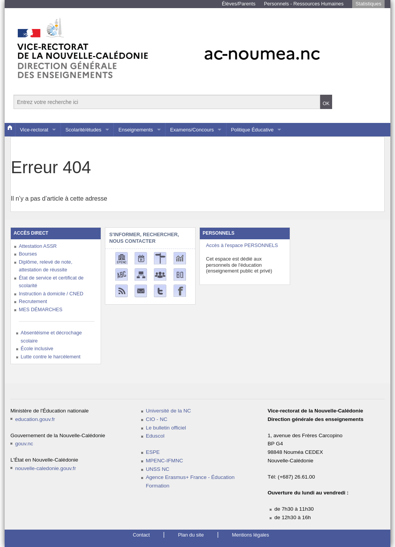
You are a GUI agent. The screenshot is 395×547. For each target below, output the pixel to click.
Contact (141, 535)
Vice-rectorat (34, 130)
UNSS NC (157, 469)
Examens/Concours (192, 130)
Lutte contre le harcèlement (51, 357)
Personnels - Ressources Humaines (304, 4)
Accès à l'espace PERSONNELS (242, 245)
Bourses (28, 254)
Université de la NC (168, 411)
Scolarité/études (83, 130)
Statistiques (368, 4)
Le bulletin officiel (166, 428)
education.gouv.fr (35, 419)
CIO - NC (156, 419)
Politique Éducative (252, 130)
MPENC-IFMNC (164, 461)
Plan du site (191, 535)
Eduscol (155, 436)
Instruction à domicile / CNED (51, 294)
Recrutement (33, 301)
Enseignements (135, 130)
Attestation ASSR (38, 246)
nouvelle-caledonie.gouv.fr (45, 468)
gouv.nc (24, 443)
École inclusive (37, 348)
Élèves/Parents (238, 4)
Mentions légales (250, 535)
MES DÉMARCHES (40, 309)
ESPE (153, 452)
